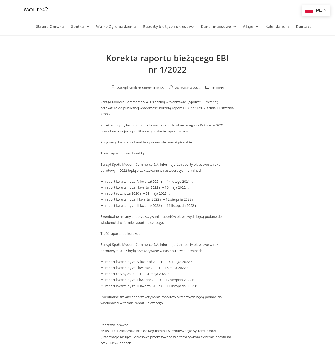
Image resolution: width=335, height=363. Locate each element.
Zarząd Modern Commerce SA (140, 87)
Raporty (218, 87)
